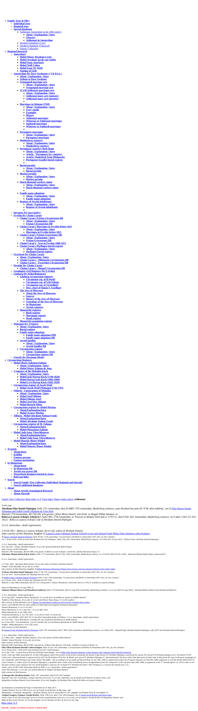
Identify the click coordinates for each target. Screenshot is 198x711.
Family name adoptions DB (40, 337)
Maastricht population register (36, 321)
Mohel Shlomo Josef (30, 399)
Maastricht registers (30, 310)
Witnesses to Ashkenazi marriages (44, 121)
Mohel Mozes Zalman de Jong (36, 368)
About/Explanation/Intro (33, 410)
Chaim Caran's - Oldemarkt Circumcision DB (44, 260)
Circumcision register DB (39, 354)
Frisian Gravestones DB (38, 240)
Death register (33, 318)
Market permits (28, 173)
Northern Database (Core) (33, 43)
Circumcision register (31, 349)
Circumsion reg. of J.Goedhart (42, 285)
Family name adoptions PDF (41, 335)
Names (57, 499)
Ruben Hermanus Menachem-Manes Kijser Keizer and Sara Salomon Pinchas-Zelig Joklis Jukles (76, 569)
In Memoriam (33, 304)
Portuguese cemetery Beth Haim (37, 148)
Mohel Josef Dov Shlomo (33, 401)
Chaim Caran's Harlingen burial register (41, 246)
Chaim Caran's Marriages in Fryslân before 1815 (46, 226)
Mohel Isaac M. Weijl (31, 68)
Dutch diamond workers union (36, 182)
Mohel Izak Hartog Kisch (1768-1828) (40, 376)
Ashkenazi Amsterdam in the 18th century (41, 32)
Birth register (33, 312)
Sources (30, 296)
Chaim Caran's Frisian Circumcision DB (41, 218)
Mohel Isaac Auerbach (32, 62)
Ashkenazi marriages (37, 118)
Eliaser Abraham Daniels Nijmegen (18, 537)
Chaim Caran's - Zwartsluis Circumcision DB (44, 262)
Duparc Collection (29, 48)
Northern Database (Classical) (35, 45)
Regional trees (21, 26)
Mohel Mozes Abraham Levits (36, 57)
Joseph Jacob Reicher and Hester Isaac (96, 695)
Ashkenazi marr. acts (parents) (42, 98)
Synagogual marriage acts (33, 82)
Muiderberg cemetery (31, 140)
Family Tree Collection (13, 499)
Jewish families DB (36, 346)
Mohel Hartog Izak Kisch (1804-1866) (40, 379)
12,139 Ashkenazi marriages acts (37, 90)
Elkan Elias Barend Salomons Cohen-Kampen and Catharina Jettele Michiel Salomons (96, 652)
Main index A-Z (33, 499)
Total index (47, 499)
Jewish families (28, 340)
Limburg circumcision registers (36, 276)
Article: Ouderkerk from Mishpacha (45, 157)
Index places (67, 499)
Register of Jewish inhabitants (36, 201)
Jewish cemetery (34, 307)
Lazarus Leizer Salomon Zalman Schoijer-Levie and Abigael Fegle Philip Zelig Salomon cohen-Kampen (98, 533)
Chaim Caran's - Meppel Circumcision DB (42, 268)
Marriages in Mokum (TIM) (35, 104)
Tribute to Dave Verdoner (33, 79)
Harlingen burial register (39, 251)
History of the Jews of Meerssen (43, 299)
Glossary (30, 37)
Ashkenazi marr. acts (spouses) (42, 96)
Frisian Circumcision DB (39, 223)
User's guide (32, 109)
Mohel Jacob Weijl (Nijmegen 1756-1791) (41, 388)
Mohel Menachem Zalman (34, 429)
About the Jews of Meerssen (41, 293)
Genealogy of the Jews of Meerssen (44, 301)
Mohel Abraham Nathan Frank (36, 421)
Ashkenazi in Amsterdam (39, 40)
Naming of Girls (28, 71)
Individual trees (22, 23)
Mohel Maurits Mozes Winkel (35, 446)
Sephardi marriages (36, 123)
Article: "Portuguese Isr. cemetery (44, 154)
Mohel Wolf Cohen (30, 65)
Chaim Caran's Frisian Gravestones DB (41, 235)
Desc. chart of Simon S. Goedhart (43, 287)
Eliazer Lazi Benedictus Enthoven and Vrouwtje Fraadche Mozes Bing (61, 602)
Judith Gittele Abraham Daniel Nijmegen (20, 577)
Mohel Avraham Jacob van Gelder (38, 59)
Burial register (27, 329)
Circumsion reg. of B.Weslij (40, 279)
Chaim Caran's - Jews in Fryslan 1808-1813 (43, 243)
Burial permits (27, 165)
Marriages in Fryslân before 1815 (43, 232)
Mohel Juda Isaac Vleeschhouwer (37, 438)
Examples (31, 112)
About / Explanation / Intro (40, 34)
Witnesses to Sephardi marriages (43, 126)
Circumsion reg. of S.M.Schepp (42, 282)
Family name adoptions (32, 193)
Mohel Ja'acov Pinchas (32, 413)
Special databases (23, 29)
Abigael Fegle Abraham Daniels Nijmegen (21, 630)
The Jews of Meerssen (31, 290)
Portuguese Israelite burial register (44, 160)
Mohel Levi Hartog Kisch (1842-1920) (40, 382)
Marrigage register (36, 315)
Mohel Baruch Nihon (31, 404)
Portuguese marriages (31, 132)
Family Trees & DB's (18, 20)
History (30, 115)
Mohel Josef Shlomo (30, 396)
